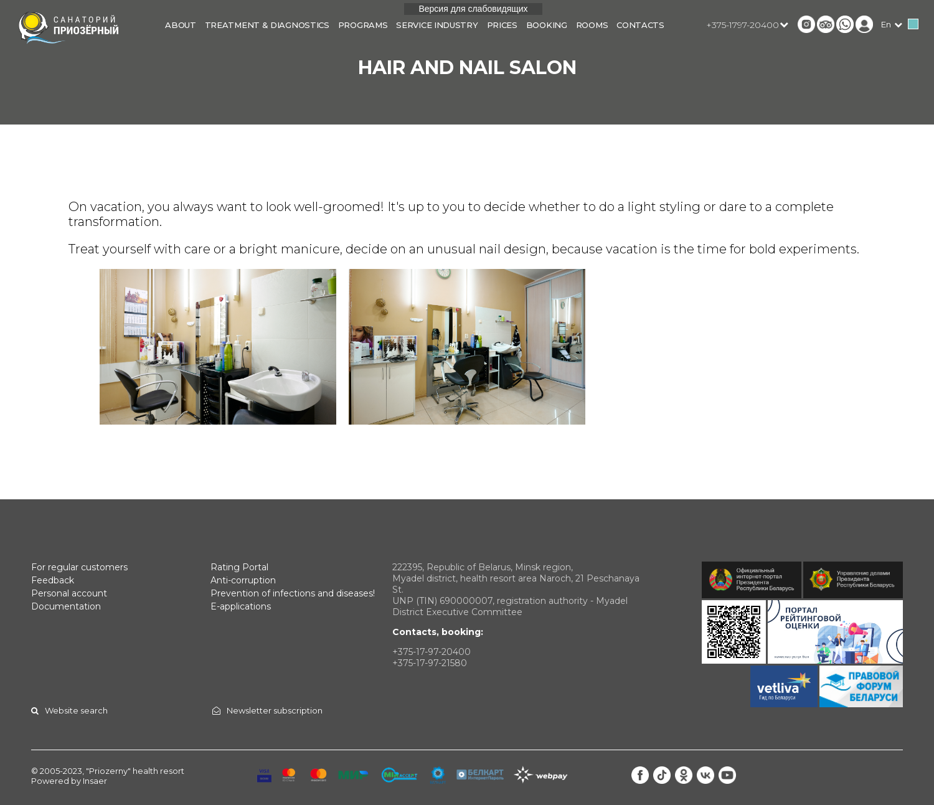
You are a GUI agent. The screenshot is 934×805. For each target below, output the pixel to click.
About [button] (180, 25)
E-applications (240, 606)
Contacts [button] (640, 25)
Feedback (52, 580)
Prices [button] (502, 25)
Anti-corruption (243, 580)
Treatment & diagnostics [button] (267, 25)
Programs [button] (363, 25)
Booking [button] (546, 25)
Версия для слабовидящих (472, 9)
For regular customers (79, 567)
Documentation (66, 606)
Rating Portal (239, 567)
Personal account (69, 593)
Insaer (95, 781)
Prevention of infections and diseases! (292, 593)
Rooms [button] (592, 25)
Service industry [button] (437, 25)
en (886, 24)
